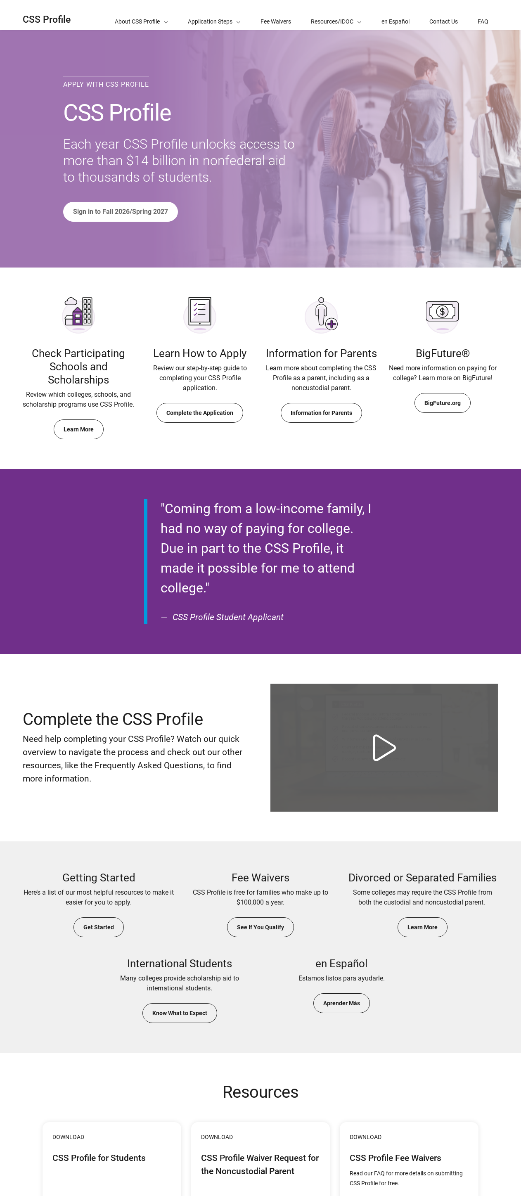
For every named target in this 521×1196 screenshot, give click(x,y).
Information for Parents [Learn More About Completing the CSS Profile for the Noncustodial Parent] (321, 413)
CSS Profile (47, 19)
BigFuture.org (442, 403)
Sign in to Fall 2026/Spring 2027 (120, 212)
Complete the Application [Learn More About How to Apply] (199, 413)
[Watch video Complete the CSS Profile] (384, 748)
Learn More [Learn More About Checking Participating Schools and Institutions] (79, 429)
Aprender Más (341, 1003)
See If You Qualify (260, 927)
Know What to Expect (179, 1013)
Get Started (98, 927)
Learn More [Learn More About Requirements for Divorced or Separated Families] (422, 927)
